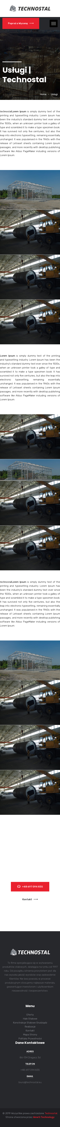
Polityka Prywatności (30, 1038)
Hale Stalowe (30, 1018)
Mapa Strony (30, 1034)
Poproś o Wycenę (21, 23)
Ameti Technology (44, 1117)
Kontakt (30, 899)
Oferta (30, 1014)
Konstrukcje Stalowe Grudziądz (30, 1022)
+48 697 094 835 (30, 886)
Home (43, 94)
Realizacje (30, 1026)
